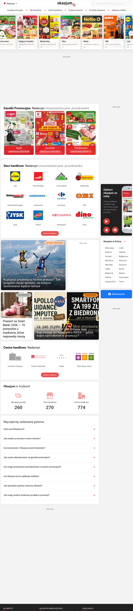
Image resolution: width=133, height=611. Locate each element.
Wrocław (109, 270)
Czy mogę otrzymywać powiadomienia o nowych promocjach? (32, 472)
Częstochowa (110, 287)
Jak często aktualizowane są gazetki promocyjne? (26, 462)
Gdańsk (122, 257)
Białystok (109, 278)
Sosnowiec (124, 282)
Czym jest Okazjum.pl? (13, 434)
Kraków (108, 257)
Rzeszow (123, 266)
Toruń (121, 287)
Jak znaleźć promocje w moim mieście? (22, 444)
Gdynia (108, 282)
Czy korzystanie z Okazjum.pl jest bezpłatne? (24, 453)
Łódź (121, 253)
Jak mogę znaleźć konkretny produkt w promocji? (26, 500)
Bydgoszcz (123, 262)
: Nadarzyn (46, 113)
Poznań (108, 262)
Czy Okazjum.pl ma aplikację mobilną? (21, 481)
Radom (122, 278)
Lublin (107, 274)
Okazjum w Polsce (114, 246)
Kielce (121, 274)
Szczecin (123, 270)
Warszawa (109, 253)
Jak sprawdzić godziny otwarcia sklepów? (22, 491)
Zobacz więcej (50, 239)
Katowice (109, 266)
